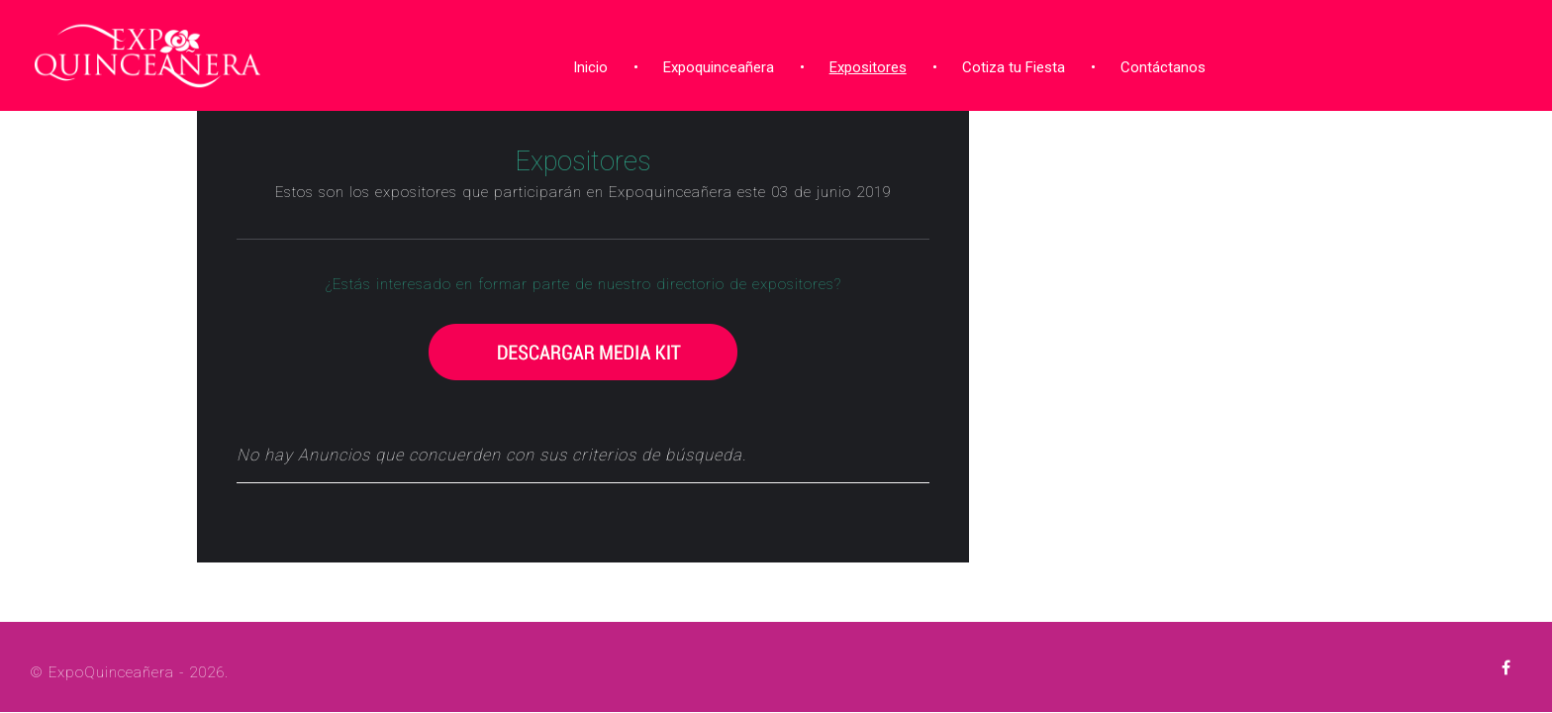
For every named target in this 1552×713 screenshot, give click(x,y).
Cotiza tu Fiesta (1006, 62)
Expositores (861, 62)
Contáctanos (1156, 62)
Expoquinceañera (711, 62)
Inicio (583, 62)
